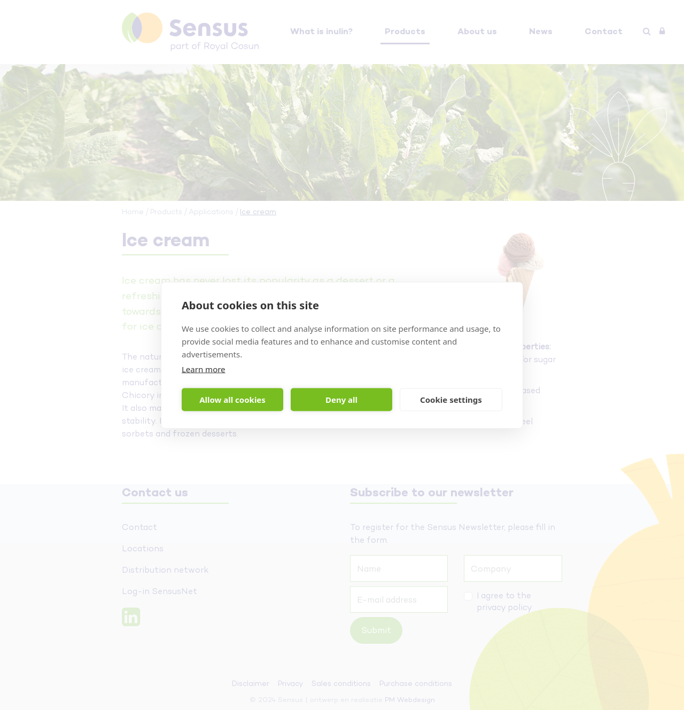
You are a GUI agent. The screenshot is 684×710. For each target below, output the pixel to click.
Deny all (341, 399)
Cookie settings (451, 399)
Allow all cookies (232, 399)
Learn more (204, 368)
